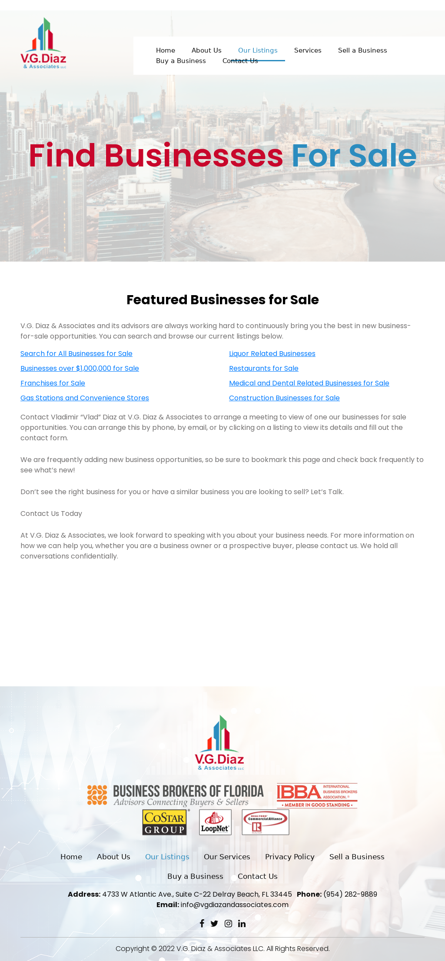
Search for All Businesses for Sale (76, 354)
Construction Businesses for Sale (284, 398)
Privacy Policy (290, 856)
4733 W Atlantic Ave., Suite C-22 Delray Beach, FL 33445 (180, 894)
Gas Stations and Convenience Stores (84, 398)
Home (165, 50)
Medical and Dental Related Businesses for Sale (309, 383)
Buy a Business (181, 61)
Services (308, 50)
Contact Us (240, 61)
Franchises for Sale (52, 383)
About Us (207, 50)
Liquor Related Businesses (272, 354)
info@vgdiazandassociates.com (222, 905)
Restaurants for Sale (264, 368)
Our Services (227, 856)
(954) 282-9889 (337, 894)
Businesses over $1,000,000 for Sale (79, 368)
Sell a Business (362, 50)
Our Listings (258, 50)
